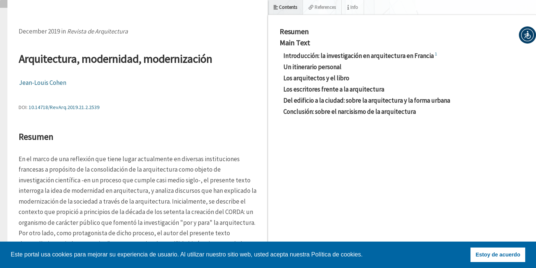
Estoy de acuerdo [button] (498, 255)
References (322, 7)
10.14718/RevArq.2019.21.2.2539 (64, 107)
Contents (285, 7)
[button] (527, 35)
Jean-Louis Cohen (42, 83)
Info (352, 7)
